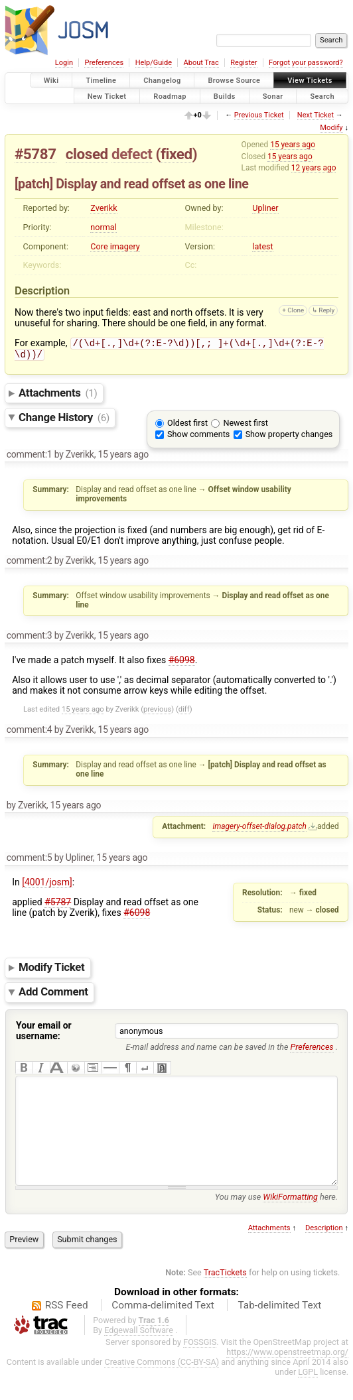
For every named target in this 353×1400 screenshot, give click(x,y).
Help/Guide (153, 62)
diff (184, 712)
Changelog (161, 80)
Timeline (101, 80)
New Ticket (107, 96)
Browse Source (234, 80)
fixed (176, 153)
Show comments (198, 437)
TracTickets (225, 1295)
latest (262, 246)
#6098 (182, 662)
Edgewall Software (138, 1353)
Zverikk (103, 208)
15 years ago (292, 144)
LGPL (308, 1394)
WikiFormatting (290, 1219)
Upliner (265, 208)
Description (324, 1250)
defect (131, 153)
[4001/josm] (47, 884)
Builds (225, 96)
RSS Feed (66, 1328)
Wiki (51, 80)
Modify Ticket (51, 970)
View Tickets (309, 80)
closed (87, 153)
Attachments (58, 395)
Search (322, 96)
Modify (331, 127)
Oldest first (187, 425)
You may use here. (276, 1219)
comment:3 (29, 638)
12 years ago (313, 167)
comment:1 (29, 457)
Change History (64, 419)
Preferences (103, 62)
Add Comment (53, 994)
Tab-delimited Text (279, 1328)
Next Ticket (315, 115)
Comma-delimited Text (162, 1328)
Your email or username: (44, 1033)
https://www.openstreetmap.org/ (287, 1374)
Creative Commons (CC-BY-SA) (161, 1384)
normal (103, 227)
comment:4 (29, 732)
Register (243, 62)
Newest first (245, 425)
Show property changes (289, 437)
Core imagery (114, 246)
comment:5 (29, 860)
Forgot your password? (306, 62)
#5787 (35, 153)
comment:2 (29, 563)
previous (157, 712)
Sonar (273, 96)
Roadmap (169, 96)
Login (64, 62)
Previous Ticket (259, 115)
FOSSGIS (199, 1364)
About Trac (201, 62)
